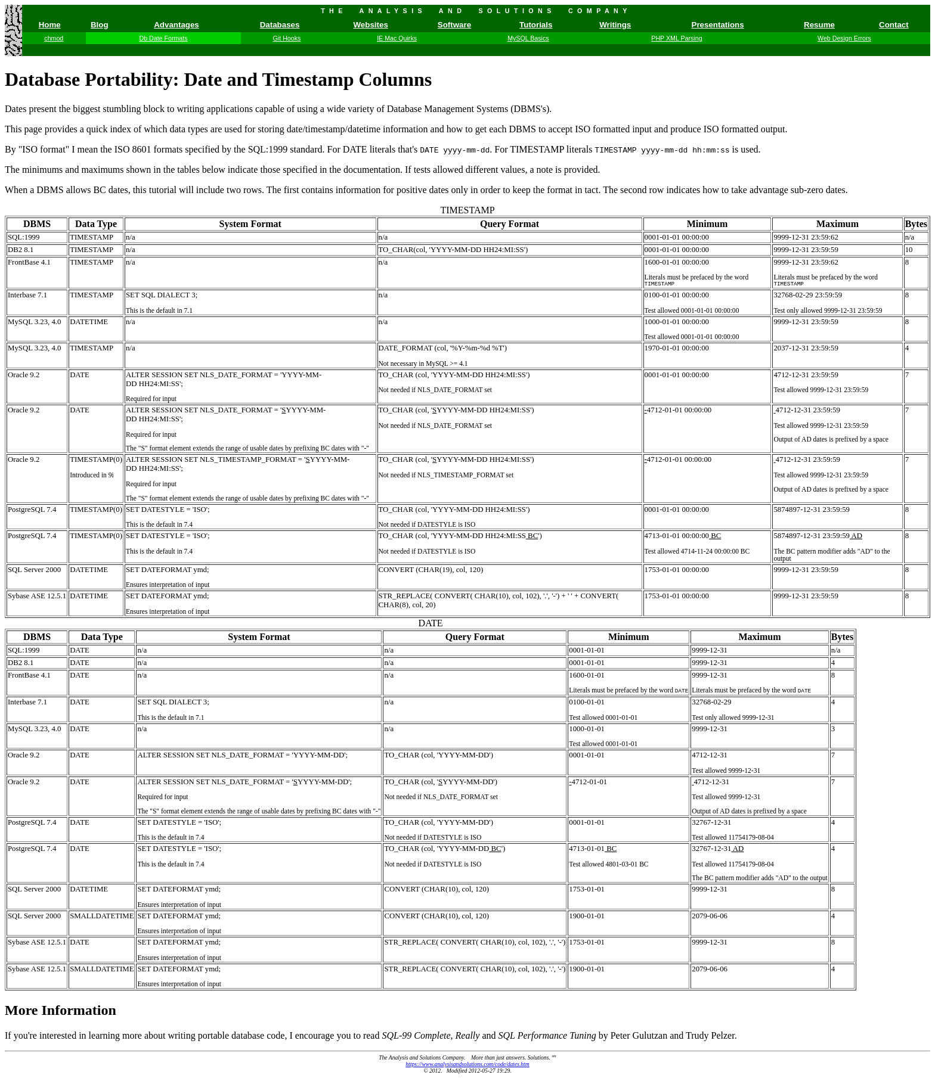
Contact (894, 24)
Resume (819, 24)
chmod (53, 38)
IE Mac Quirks (397, 38)
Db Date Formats (163, 38)
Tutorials (535, 24)
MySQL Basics (528, 38)
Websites (371, 24)
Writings (615, 24)
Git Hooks (287, 38)
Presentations (718, 24)
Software (454, 24)
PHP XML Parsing (676, 38)
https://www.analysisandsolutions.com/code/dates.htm (467, 1065)
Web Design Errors (844, 38)
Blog (100, 24)
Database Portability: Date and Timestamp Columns (218, 79)
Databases (280, 24)
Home (50, 24)
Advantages (176, 24)
